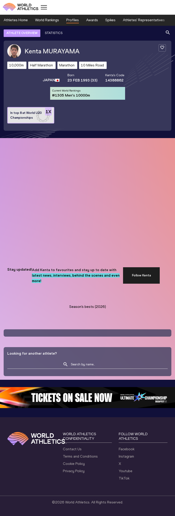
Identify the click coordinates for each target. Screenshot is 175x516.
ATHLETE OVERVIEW (22, 33)
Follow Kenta (141, 275)
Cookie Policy (74, 463)
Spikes (110, 20)
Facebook (126, 449)
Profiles (72, 20)
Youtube (125, 471)
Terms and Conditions (80, 456)
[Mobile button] (43, 7)
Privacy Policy (74, 471)
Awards (92, 20)
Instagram (126, 456)
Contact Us (72, 449)
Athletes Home (16, 20)
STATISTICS (53, 33)
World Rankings (47, 20)
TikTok (124, 478)
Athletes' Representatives (144, 20)
